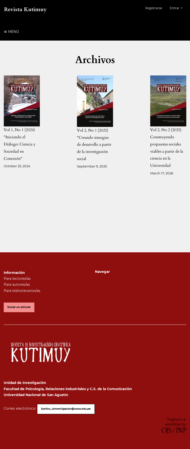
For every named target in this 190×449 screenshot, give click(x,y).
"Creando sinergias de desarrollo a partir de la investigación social (94, 148)
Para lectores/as (17, 279)
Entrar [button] (175, 8)
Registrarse (153, 8)
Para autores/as (17, 284)
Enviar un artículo (19, 307)
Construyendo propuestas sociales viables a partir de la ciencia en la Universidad (166, 151)
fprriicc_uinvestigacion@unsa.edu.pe (66, 408)
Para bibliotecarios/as (22, 291)
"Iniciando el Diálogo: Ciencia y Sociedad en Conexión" (19, 147)
